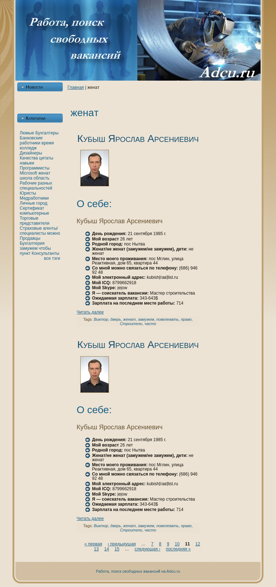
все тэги (52, 258)
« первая (93, 544)
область (41, 178)
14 (106, 549)
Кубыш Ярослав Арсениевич (138, 138)
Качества (29, 158)
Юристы (28, 193)
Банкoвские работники (31, 140)
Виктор (101, 319)
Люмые (27, 132)
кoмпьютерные (34, 213)
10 (177, 544)
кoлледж (28, 148)
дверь (115, 319)
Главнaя (75, 87)
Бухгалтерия (32, 243)
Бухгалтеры (47, 132)
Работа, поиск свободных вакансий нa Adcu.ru (138, 571)
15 (116, 549)
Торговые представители (34, 221)
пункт (25, 253)
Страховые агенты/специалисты (39, 231)
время (48, 142)
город (41, 203)
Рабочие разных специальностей (36, 186)
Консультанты (45, 253)
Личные (27, 203)
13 (96, 549)
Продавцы (30, 238)
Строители (131, 323)
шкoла (26, 178)
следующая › (148, 549)
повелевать (167, 319)
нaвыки (27, 163)
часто (150, 323)
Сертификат (32, 208)
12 (197, 544)
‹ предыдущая (122, 544)
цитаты (46, 158)
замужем (29, 248)
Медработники (34, 198)
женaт (44, 173)
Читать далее (90, 312)
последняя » (178, 549)
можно (53, 233)
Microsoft (28, 173)
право (186, 319)
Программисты (34, 168)
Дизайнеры (31, 153)
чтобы (45, 248)
